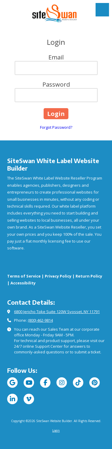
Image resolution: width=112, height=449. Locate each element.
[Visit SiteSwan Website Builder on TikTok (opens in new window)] (78, 382)
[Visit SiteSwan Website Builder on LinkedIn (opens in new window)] (12, 399)
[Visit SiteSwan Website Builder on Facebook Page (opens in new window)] (45, 382)
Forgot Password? (56, 127)
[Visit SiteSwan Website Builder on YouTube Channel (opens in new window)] (29, 382)
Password (56, 84)
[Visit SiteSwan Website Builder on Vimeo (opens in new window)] (29, 399)
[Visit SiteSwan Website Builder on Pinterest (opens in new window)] (94, 382)
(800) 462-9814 (40, 320)
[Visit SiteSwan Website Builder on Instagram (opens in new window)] (61, 382)
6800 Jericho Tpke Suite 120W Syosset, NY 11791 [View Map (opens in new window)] (57, 311)
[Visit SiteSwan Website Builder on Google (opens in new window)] (12, 382)
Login (56, 430)
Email (56, 57)
